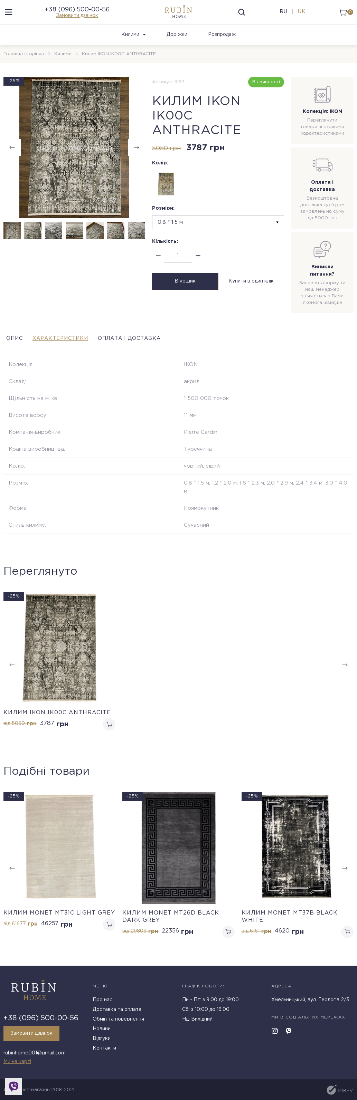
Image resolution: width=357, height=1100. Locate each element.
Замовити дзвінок (77, 19)
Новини (102, 1032)
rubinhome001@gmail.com (34, 1054)
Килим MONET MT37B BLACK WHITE (290, 925)
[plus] (198, 263)
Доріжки (177, 42)
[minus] (158, 263)
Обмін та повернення (118, 1022)
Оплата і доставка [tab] (161, 345)
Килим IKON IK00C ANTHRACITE (57, 719)
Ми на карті (17, 1062)
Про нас (102, 1003)
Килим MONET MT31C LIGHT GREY (59, 921)
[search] (242, 15)
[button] (136, 154)
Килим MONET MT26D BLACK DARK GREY (170, 925)
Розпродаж (222, 42)
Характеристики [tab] (74, 345)
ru (282, 15)
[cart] (344, 15)
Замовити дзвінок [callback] (31, 1036)
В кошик (184, 288)
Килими (133, 42)
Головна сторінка (24, 61)
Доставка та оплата (117, 1012)
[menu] (8, 15)
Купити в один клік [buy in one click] (251, 288)
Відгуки (102, 1041)
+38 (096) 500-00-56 (77, 13)
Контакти (104, 1051)
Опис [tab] (12, 345)
